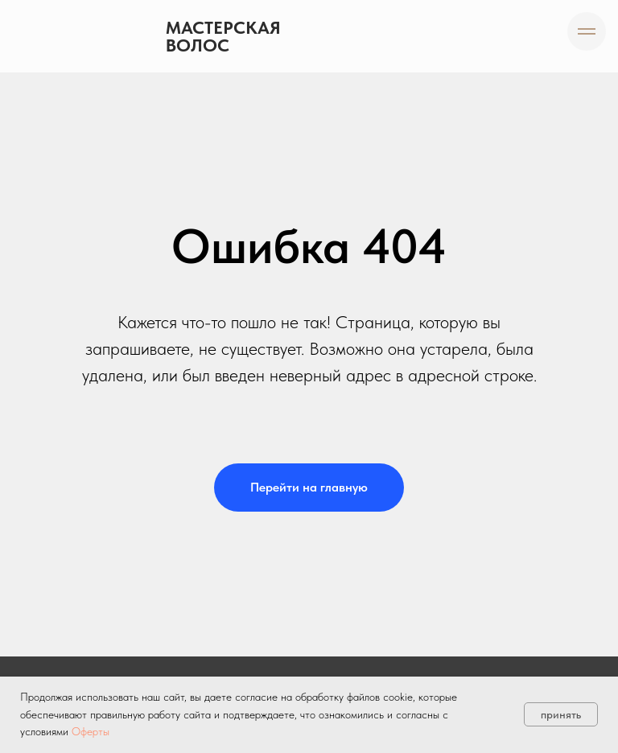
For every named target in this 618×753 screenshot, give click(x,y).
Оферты (90, 731)
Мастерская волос (223, 36)
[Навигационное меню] (586, 31)
